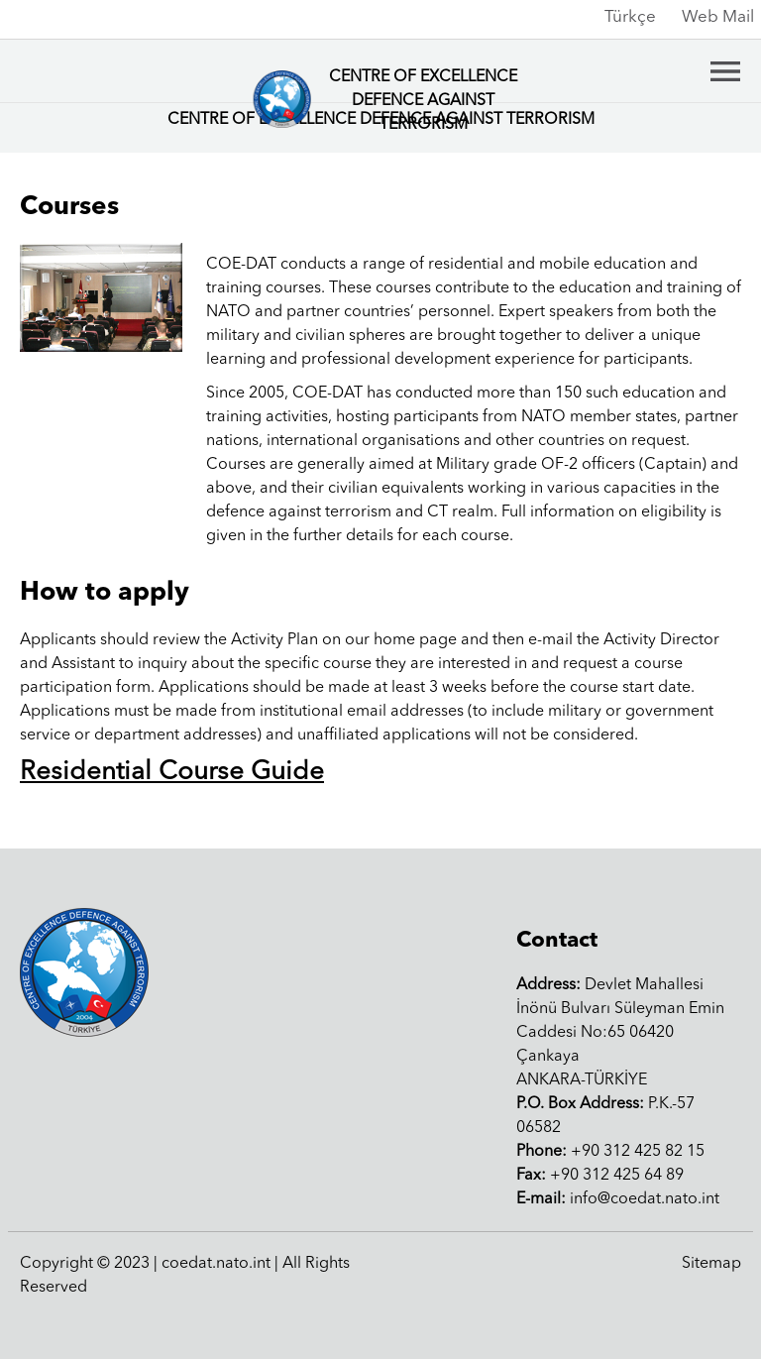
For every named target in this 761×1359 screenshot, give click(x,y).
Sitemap (711, 1264)
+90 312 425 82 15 (610, 1152)
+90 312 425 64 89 (600, 1176)
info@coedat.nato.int (617, 1199)
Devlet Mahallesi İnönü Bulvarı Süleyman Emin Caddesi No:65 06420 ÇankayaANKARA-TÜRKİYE (620, 1032)
